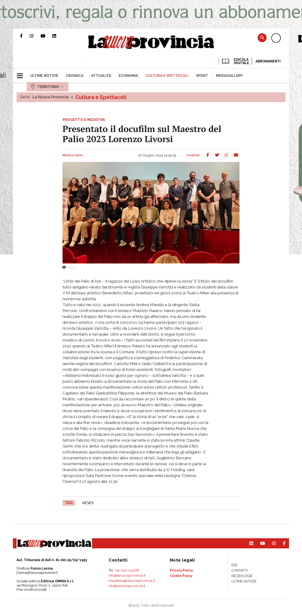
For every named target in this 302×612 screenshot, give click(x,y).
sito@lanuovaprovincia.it (127, 586)
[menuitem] (44, 75)
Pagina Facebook (25, 36)
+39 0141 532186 (127, 570)
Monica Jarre (72, 155)
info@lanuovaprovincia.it (127, 575)
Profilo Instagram (35, 36)
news (88, 503)
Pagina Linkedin (57, 36)
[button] (22, 74)
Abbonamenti (268, 61)
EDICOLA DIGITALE (235, 61)
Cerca (262, 37)
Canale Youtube (46, 36)
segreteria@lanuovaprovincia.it (132, 581)
